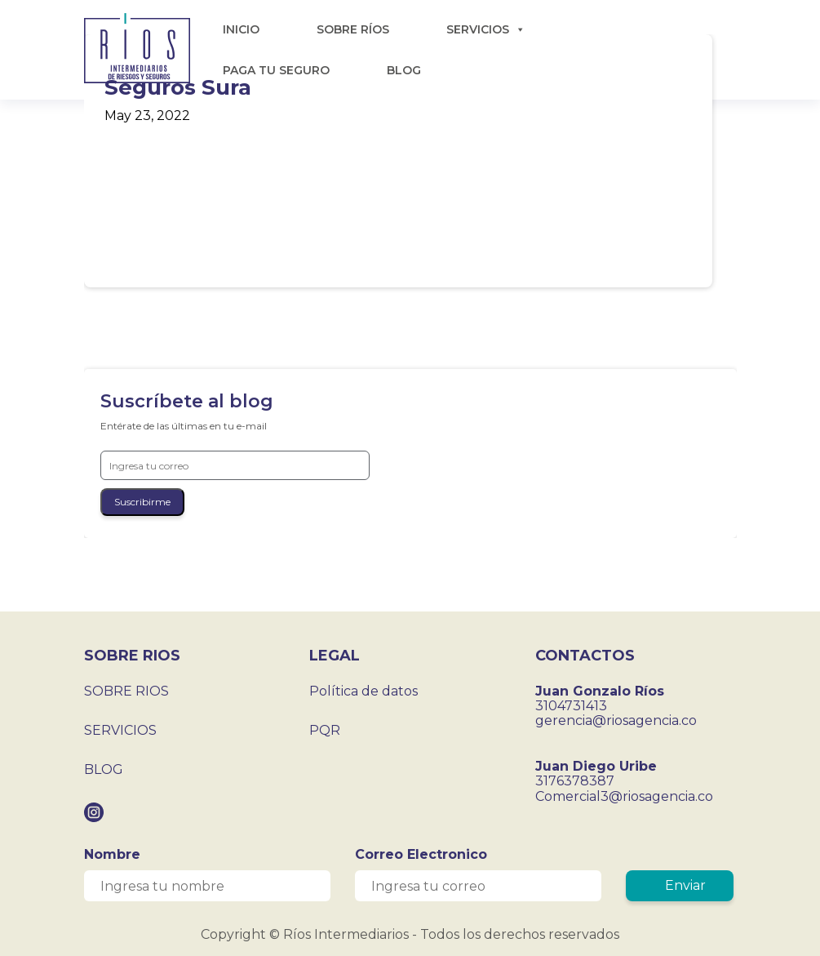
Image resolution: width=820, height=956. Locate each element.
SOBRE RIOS (126, 691)
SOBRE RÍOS (353, 29)
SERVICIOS (485, 29)
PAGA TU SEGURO (276, 70)
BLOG (404, 70)
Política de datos (363, 691)
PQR (324, 730)
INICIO (241, 29)
